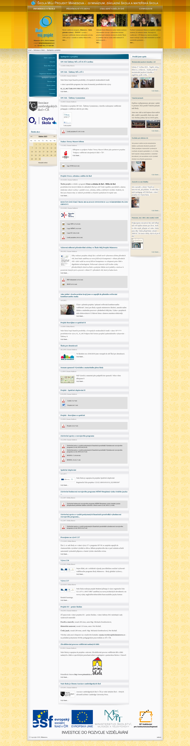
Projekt (73, 405)
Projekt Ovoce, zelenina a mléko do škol (76, 176)
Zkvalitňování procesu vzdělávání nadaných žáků (80, 644)
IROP (72, 284)
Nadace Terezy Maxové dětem (72, 141)
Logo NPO (73, 224)
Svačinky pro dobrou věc (140, 138)
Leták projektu (75, 237)
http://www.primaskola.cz (83, 674)
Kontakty (52, 93)
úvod (29, 50)
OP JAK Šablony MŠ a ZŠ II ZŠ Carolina (77, 62)
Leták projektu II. (75, 131)
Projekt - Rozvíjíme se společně (73, 415)
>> (55, 137)
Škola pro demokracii (69, 346)
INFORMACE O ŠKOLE (44, 9)
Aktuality (52, 62)
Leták (72, 401)
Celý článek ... (65, 91)
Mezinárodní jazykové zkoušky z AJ (144, 62)
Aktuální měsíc (43, 162)
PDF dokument (75, 280)
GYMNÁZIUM (145, 9)
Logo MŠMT (74, 228)
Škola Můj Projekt (49, 65)
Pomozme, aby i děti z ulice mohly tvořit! (145, 218)
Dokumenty (51, 69)
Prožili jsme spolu (139, 57)
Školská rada (51, 81)
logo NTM (73, 166)
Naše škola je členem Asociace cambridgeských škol (81, 684)
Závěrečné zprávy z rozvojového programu (77, 436)
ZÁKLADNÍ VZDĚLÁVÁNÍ (112, 9)
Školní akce (35, 132)
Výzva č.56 (65, 560)
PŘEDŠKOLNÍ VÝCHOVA (78, 9)
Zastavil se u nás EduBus (140, 182)
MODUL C (74, 455)
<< (31, 137)
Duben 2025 (43, 137)
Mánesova (44, 737)
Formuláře (52, 89)
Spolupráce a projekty (54, 50)
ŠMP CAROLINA (49, 58)
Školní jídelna (51, 85)
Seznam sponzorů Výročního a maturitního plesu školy (82, 367)
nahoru (159, 737)
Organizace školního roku (47, 73)
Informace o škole (39, 50)
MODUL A (73, 460)
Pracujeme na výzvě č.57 (70, 537)
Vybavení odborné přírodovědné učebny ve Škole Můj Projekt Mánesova (89, 247)
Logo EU (73, 233)
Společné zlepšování (68, 470)
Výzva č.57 (65, 581)
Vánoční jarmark (137, 98)
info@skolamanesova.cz (46, 43)
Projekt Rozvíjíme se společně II (73, 323)
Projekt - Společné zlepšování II (73, 390)
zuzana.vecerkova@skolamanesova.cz (112, 635)
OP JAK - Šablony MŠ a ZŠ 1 (72, 72)
